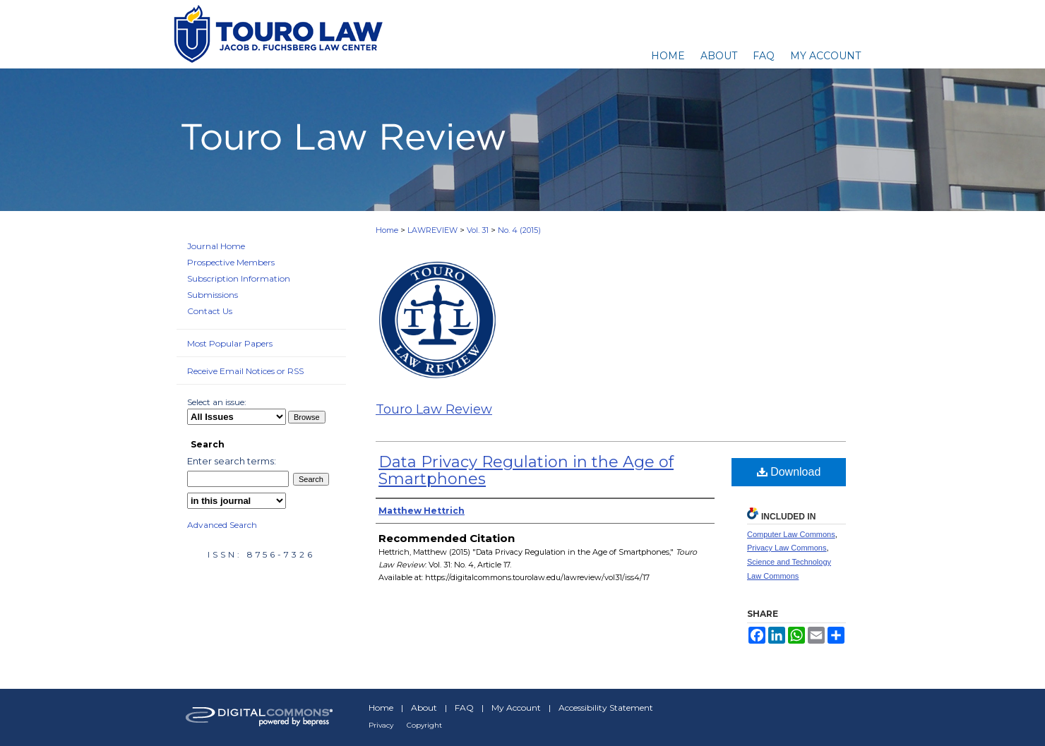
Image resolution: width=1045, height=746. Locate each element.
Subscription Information (238, 278)
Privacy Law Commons (786, 547)
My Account (516, 707)
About (424, 707)
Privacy (381, 725)
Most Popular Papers (230, 343)
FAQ (464, 707)
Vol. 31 (478, 230)
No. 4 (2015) (519, 230)
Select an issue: (216, 402)
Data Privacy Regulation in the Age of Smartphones (526, 470)
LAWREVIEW (432, 230)
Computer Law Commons (791, 534)
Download (789, 472)
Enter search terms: (231, 461)
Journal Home (216, 246)
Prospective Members (231, 262)
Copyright (424, 725)
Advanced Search (222, 524)
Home (387, 230)
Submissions (212, 294)
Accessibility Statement (606, 707)
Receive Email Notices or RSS (245, 371)
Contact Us (209, 311)
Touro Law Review (434, 409)
